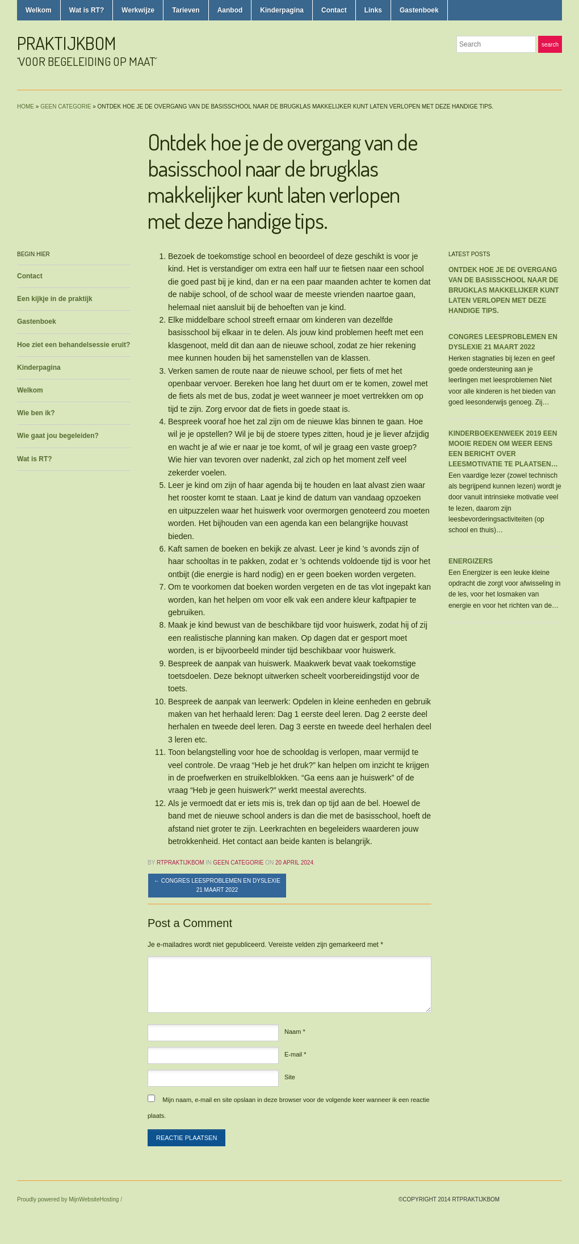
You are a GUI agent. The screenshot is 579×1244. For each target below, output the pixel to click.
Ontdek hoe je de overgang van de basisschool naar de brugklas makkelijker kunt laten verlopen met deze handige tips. (503, 290)
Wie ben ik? (36, 413)
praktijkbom (66, 43)
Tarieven (185, 10)
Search (550, 44)
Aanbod (230, 10)
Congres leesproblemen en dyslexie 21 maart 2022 (217, 885)
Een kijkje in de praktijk (55, 299)
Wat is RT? (86, 10)
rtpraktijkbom (180, 862)
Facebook (542, 67)
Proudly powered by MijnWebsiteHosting (68, 1199)
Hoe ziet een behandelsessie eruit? (73, 345)
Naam (294, 1031)
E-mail (295, 1054)
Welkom (39, 10)
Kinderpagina (282, 10)
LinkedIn (556, 67)
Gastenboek (419, 10)
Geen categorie (65, 106)
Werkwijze (137, 10)
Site (289, 1077)
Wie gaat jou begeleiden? (58, 436)
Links (373, 10)
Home (25, 106)
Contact (334, 10)
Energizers (470, 561)
